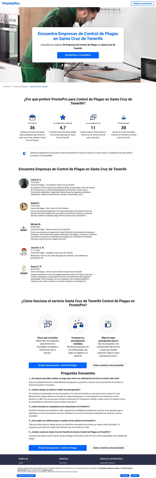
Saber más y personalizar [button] (26, 475)
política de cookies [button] (47, 470)
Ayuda (21, 463)
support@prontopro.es (107, 463)
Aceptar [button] (135, 475)
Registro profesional (142, 3)
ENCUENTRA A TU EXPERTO (78, 55)
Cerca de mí (63, 463)
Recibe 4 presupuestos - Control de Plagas (57, 365)
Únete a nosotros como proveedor (108, 365)
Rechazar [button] (125, 475)
